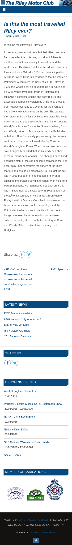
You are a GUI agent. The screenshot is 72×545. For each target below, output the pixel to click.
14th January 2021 (16, 36)
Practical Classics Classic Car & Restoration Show (33, 403)
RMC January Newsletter (18, 313)
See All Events (12, 455)
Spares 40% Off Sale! (16, 324)
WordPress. (49, 532)
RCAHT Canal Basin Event (19, 416)
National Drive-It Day (16, 429)
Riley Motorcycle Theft (17, 330)
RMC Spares (59, 269)
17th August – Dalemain (18, 336)
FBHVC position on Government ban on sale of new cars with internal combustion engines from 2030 (18, 279)
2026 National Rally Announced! (22, 319)
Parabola (35, 532)
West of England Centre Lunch (21, 391)
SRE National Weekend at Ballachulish (26, 442)
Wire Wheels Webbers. (34, 519)
